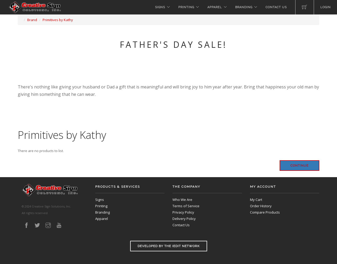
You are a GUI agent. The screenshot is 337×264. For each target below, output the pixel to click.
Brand (32, 19)
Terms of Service (185, 206)
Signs (160, 7)
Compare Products (265, 212)
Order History (261, 206)
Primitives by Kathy (58, 19)
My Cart (256, 199)
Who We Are (182, 199)
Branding (243, 7)
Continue (299, 165)
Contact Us (276, 7)
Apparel (214, 7)
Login (325, 7)
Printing (186, 7)
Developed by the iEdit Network (169, 246)
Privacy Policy (183, 212)
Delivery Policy (184, 218)
